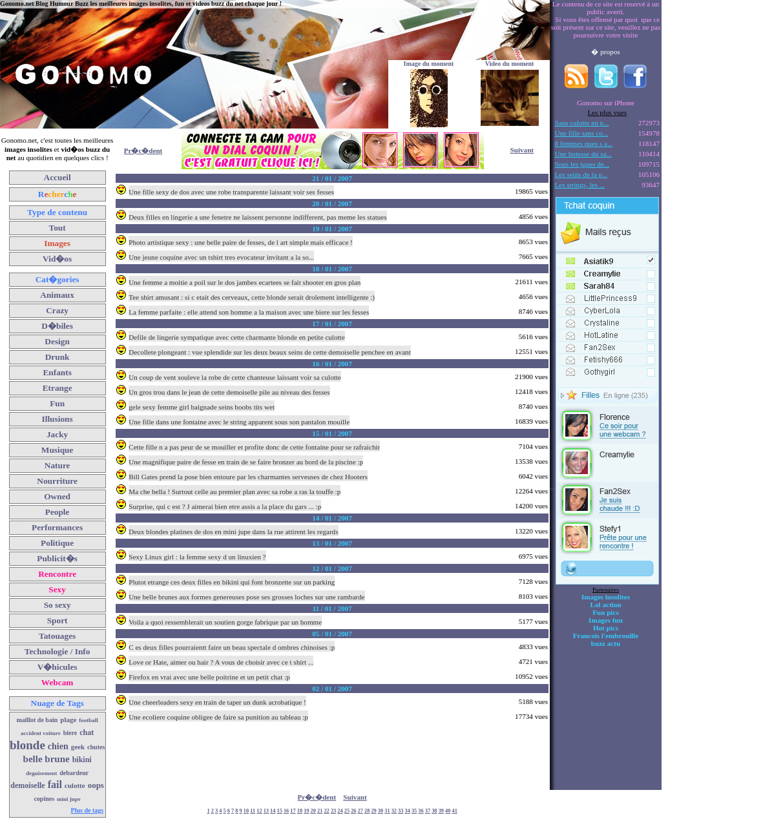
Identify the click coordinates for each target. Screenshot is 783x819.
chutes (96, 747)
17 (292, 811)
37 (427, 811)
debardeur (74, 772)
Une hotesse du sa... (583, 154)
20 (313, 811)
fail (55, 784)
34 (407, 811)
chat (86, 732)
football (88, 720)
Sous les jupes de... (582, 164)
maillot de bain (36, 719)
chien (58, 746)
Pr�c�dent (143, 150)
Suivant (522, 150)
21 (319, 811)
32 (394, 811)
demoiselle (27, 785)
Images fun (606, 620)
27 (360, 811)
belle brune (46, 759)
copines (44, 798)
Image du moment (429, 63)
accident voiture (41, 733)
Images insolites (605, 597)
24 (339, 811)
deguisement (41, 773)
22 (326, 811)
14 (272, 811)
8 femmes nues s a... (584, 143)
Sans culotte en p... (582, 123)
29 (373, 811)
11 (252, 811)
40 (447, 811)
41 (454, 811)
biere (70, 732)
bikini (82, 759)
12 (259, 811)
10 (246, 811)
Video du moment (509, 63)
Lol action (605, 604)
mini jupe (69, 799)
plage (68, 719)
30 (380, 811)
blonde (27, 745)
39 (441, 811)
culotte (75, 785)
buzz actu (605, 643)
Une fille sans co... (582, 133)
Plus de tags (87, 810)
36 (420, 811)
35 (414, 811)
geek (78, 747)
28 (367, 811)
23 (333, 811)
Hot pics (605, 628)
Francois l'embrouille (605, 635)
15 (279, 811)
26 (353, 811)
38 (434, 811)
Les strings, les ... (580, 185)
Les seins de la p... (581, 174)
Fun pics (605, 612)
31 (387, 811)
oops (96, 785)
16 (286, 811)
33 (400, 811)
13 (266, 811)
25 (347, 811)
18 (299, 811)
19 (306, 811)
